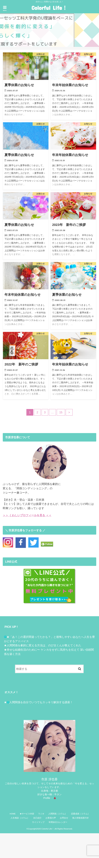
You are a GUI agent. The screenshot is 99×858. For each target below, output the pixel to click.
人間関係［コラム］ (57, 814)
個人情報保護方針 (80, 818)
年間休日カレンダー (58, 822)
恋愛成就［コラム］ (80, 814)
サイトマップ (38, 822)
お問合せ (64, 818)
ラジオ (41, 814)
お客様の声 (51, 818)
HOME (13, 814)
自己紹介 (37, 818)
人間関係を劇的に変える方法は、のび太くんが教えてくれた (44, 645)
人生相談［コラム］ (20, 818)
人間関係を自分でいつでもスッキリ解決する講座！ (41, 702)
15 (60, 412)
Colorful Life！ (50, 7)
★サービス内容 (27, 814)
